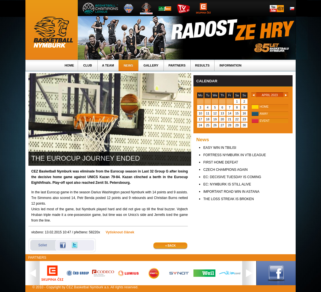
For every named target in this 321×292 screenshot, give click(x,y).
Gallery (150, 65)
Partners (177, 65)
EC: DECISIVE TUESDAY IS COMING (232, 177)
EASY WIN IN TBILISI (219, 148)
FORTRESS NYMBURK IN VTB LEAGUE (234, 155)
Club (87, 65)
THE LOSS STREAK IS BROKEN (228, 199)
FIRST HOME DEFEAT (220, 162)
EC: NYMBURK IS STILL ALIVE (227, 184)
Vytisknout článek (120, 232)
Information (230, 65)
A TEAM (108, 65)
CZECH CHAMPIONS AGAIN (225, 170)
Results (202, 65)
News (128, 65)
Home (69, 65)
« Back (170, 245)
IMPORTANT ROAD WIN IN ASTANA (231, 192)
